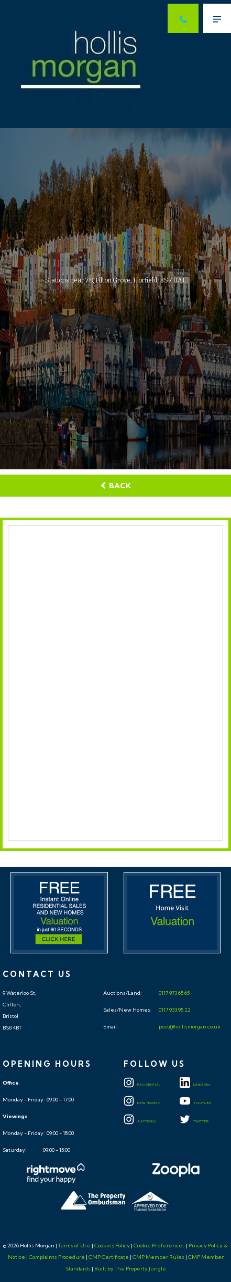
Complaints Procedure (57, 1257)
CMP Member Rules (158, 1257)
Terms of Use (74, 1245)
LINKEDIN (195, 1085)
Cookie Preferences (159, 1245)
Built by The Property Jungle (130, 1268)
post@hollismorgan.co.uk (189, 1026)
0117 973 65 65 (174, 993)
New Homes (142, 1103)
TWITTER (194, 1121)
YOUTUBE (196, 1103)
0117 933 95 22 (174, 1009)
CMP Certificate (109, 1257)
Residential (142, 1085)
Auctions (140, 1121)
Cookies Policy (112, 1245)
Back (115, 485)
